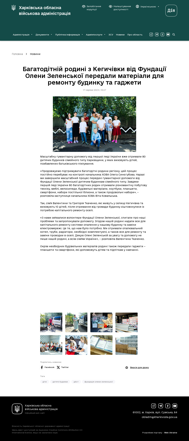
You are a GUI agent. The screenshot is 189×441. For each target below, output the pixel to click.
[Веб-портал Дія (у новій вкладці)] (171, 9)
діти (45, 382)
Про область (134, 34)
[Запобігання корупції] (93, 8)
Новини (120, 34)
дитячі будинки (60, 382)
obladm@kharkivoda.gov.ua (159, 417)
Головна (17, 54)
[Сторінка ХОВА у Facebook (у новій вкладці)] (162, 34)
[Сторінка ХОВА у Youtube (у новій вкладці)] (168, 34)
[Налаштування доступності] (120, 8)
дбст (76, 382)
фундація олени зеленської (98, 382)
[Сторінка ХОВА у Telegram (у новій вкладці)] (157, 34)
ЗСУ (111, 34)
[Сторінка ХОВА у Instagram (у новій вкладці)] (151, 34)
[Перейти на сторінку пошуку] (173, 34)
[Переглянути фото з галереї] (51, 322)
